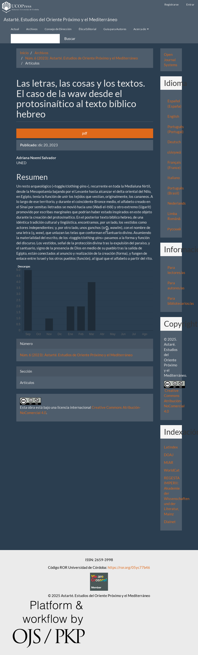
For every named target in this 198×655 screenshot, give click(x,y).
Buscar (69, 38)
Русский (174, 229)
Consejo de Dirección (58, 29)
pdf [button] (84, 133)
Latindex (171, 447)
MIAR (168, 462)
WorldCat (172, 470)
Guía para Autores (114, 29)
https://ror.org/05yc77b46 (129, 567)
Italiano (174, 177)
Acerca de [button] (141, 29)
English (173, 116)
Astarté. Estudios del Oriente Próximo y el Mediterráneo (60, 19)
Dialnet (170, 521)
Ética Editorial (87, 29)
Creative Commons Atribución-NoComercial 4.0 (174, 400)
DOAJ (169, 455)
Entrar (190, 4)
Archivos (31, 29)
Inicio (24, 53)
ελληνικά (174, 152)
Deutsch (174, 142)
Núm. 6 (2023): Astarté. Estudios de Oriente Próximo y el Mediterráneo (81, 58)
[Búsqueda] (35, 38)
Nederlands (177, 203)
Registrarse (171, 4)
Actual (15, 29)
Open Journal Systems (170, 59)
